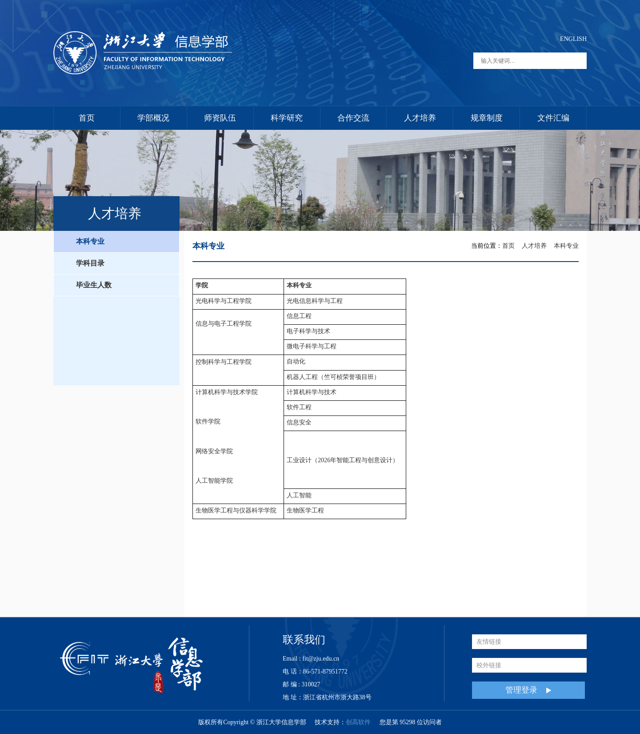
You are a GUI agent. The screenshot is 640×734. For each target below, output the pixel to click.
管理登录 (528, 690)
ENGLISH (573, 39)
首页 (87, 117)
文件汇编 (553, 117)
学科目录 (90, 263)
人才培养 (420, 117)
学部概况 (153, 117)
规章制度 (487, 117)
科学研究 (287, 117)
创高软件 (358, 722)
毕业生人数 (94, 285)
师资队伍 (220, 117)
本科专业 (90, 241)
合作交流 (353, 117)
